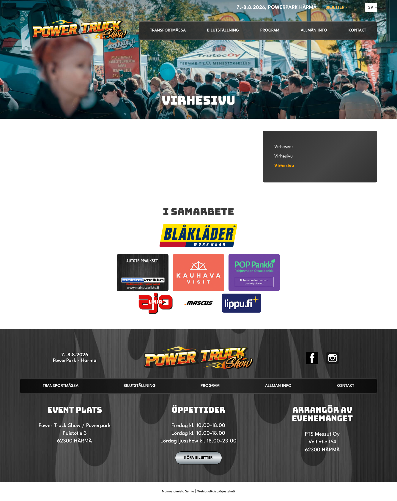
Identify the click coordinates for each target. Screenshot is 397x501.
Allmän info (314, 30)
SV (370, 8)
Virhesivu (283, 147)
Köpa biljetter (198, 458)
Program (269, 30)
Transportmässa (168, 30)
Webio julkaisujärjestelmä (216, 491)
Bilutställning (223, 30)
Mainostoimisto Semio (178, 491)
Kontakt (357, 30)
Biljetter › (336, 8)
